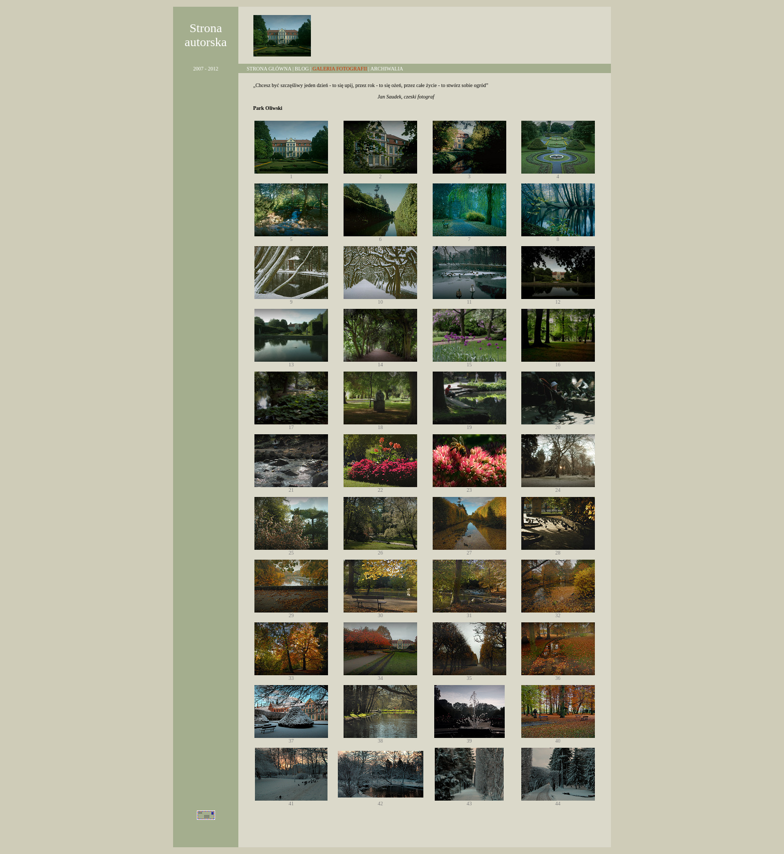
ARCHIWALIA (386, 69)
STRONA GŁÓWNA (269, 69)
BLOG (302, 69)
